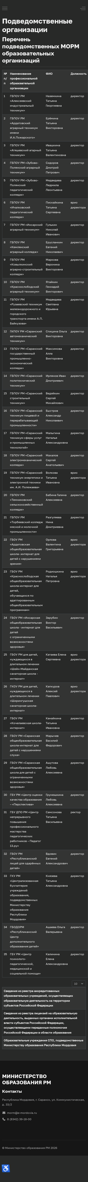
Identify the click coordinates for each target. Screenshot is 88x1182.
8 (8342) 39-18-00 (16, 1119)
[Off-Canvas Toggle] (83, 8)
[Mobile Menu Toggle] (4, 8)
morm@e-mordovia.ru (19, 1113)
